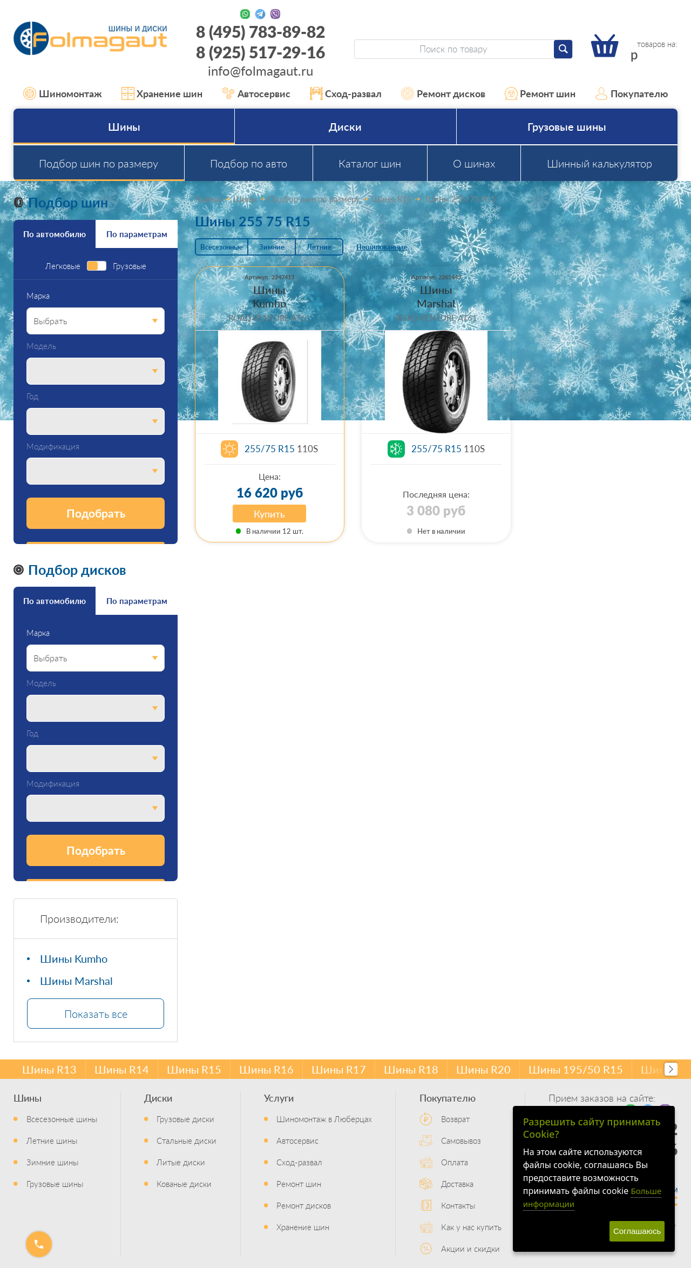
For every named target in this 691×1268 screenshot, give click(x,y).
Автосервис (256, 93)
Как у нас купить (471, 1226)
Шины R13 (49, 1069)
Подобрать (95, 513)
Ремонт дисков (443, 93)
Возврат (455, 1118)
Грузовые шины (566, 126)
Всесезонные (221, 246)
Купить (269, 513)
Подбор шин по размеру (98, 163)
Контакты (458, 1205)
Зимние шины (52, 1162)
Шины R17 (338, 1069)
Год (32, 396)
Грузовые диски (185, 1118)
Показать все (95, 1013)
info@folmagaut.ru (260, 70)
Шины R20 (483, 1069)
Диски (345, 126)
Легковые (62, 266)
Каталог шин (369, 163)
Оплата (454, 1162)
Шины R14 (121, 1069)
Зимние (271, 246)
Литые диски (181, 1162)
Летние (319, 246)
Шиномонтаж (62, 93)
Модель (41, 346)
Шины (124, 126)
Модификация (52, 446)
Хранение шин (162, 93)
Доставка (457, 1183)
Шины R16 (266, 1069)
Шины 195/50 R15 (576, 1069)
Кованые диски (184, 1183)
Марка (38, 296)
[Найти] (563, 49)
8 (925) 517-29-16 (260, 52)
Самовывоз (461, 1140)
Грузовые (129, 266)
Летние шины (51, 1140)
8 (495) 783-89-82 (260, 31)
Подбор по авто (248, 163)
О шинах (474, 163)
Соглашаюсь (637, 1231)
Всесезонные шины (61, 1118)
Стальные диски (186, 1140)
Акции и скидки (470, 1248)
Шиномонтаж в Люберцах (324, 1118)
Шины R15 (194, 1069)
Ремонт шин (540, 93)
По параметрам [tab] (136, 233)
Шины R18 (411, 1069)
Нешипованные (382, 247)
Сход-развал (346, 93)
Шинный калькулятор (599, 163)
